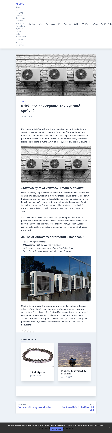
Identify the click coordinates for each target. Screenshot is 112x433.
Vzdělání (86, 24)
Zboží (103, 24)
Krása (40, 24)
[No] (109, 428)
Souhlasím (56, 429)
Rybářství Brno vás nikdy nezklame (73, 372)
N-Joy (20, 4)
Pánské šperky (37, 372)
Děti (59, 24)
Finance (67, 24)
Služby (77, 24)
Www (95, 24)
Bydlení (32, 24)
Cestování (50, 24)
